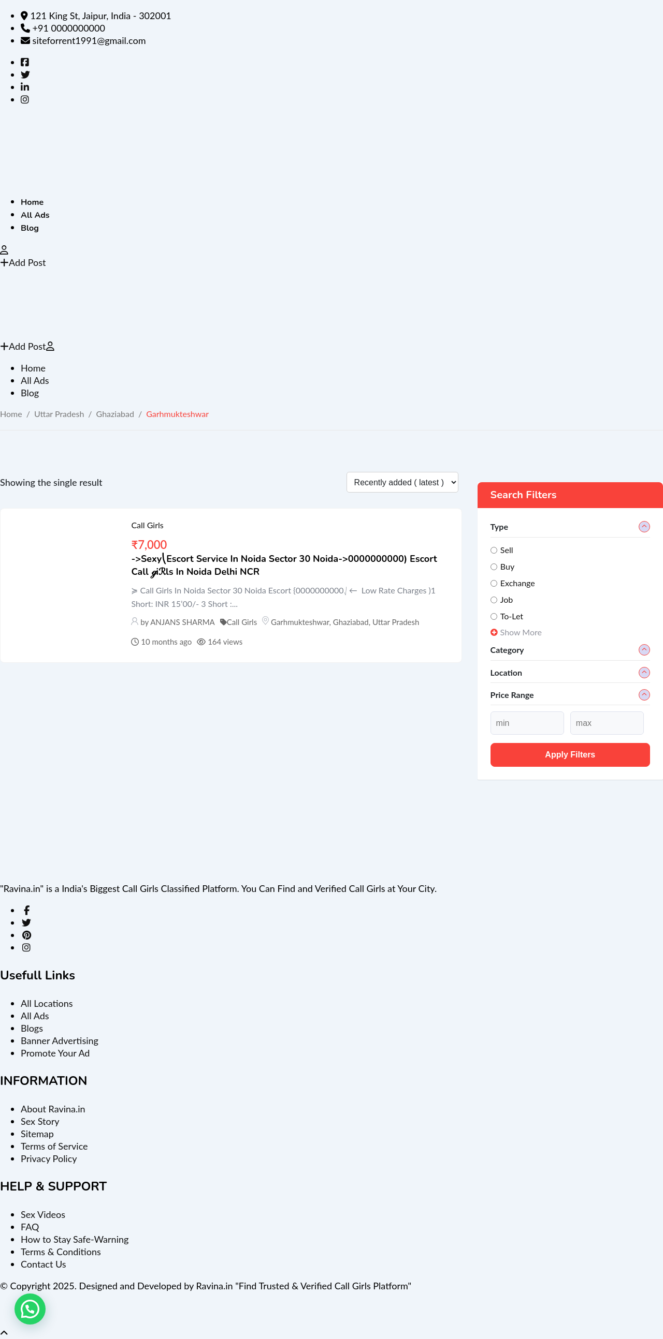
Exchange (517, 583)
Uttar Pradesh (59, 414)
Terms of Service (54, 1146)
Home (32, 202)
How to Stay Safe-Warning (74, 1239)
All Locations (47, 1003)
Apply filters (570, 754)
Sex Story (40, 1121)
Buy (507, 566)
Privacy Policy (49, 1158)
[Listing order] (402, 482)
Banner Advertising (59, 1040)
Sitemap (37, 1133)
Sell (506, 550)
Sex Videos (43, 1214)
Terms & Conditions (61, 1251)
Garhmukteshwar (300, 622)
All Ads (35, 215)
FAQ (30, 1226)
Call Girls (147, 525)
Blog (30, 228)
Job (506, 599)
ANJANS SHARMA (182, 622)
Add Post (23, 262)
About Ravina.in (53, 1108)
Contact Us (43, 1264)
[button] (30, 1309)
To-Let (511, 616)
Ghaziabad (115, 414)
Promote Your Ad (55, 1053)
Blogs (32, 1028)
